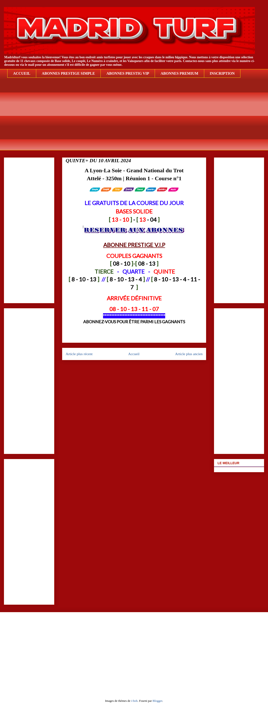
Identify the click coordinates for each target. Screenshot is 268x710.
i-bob (134, 701)
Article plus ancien (189, 354)
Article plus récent (79, 354)
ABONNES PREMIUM (179, 73)
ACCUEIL (21, 73)
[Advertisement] (137, 117)
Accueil (133, 354)
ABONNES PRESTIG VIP (127, 73)
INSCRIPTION (222, 73)
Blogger (157, 701)
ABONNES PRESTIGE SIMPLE (68, 73)
